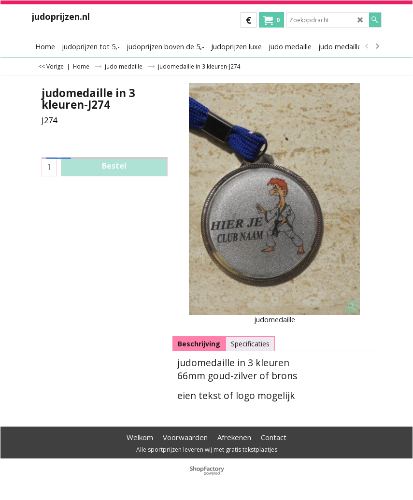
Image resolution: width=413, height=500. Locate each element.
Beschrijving (199, 343)
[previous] (367, 46)
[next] (377, 46)
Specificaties (250, 343)
